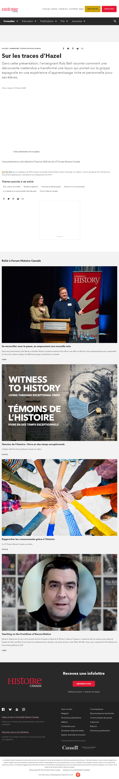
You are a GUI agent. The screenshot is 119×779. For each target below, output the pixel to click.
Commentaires (73, 9)
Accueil (5, 48)
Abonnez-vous (86, 684)
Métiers (64, 722)
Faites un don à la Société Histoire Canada (20, 717)
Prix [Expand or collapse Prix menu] (63, 21)
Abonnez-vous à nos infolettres (15, 732)
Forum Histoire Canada (30, 48)
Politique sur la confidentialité (72, 770)
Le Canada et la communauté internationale (19, 191)
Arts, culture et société (11, 187)
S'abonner (54, 9)
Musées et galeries (31, 187)
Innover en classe (92, 692)
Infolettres (109, 9)
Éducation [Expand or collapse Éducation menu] (28, 21)
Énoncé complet (69, 767)
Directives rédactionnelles (72, 730)
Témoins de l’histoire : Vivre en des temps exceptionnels (33, 444)
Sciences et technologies (51, 187)
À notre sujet (46, 9)
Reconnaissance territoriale (102, 713)
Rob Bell (8, 172)
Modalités (86, 770)
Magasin (65, 713)
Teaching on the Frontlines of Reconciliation (26, 634)
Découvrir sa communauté (74, 187)
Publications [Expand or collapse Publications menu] (47, 21)
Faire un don (92, 9)
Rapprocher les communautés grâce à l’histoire (28, 539)
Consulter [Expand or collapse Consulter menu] (9, 21)
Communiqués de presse (101, 718)
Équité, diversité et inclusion (73, 735)
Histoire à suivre (75, 692)
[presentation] (59, 304)
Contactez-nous (63, 9)
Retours (93, 726)
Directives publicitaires (71, 718)
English (81, 9)
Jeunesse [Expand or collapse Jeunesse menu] (77, 21)
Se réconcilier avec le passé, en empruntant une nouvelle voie (36, 346)
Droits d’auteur (34, 770)
